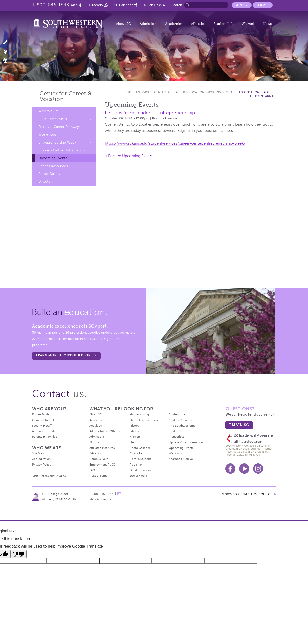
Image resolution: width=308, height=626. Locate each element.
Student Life (223, 24)
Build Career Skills (52, 119)
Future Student (42, 414)
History (134, 425)
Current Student (43, 420)
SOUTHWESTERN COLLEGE (252, 494)
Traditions (175, 431)
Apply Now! (8, 42)
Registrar (136, 464)
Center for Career (66, 96)
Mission (135, 436)
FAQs (92, 470)
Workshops (47, 134)
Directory (96, 5)
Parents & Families (44, 436)
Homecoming (139, 414)
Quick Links (153, 5)
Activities (95, 425)
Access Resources (53, 166)
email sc (239, 425)
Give (262, 5)
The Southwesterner (183, 425)
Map (74, 5)
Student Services (137, 92)
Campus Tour (98, 459)
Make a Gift (8, 60)
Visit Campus (8, 51)
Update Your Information (186, 442)
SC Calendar (123, 5)
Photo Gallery (49, 174)
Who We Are (48, 111)
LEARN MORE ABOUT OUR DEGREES (66, 355)
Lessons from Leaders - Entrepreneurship (256, 94)
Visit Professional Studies (49, 476)
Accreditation (41, 459)
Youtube (244, 468)
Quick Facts (138, 453)
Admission (148, 24)
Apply (242, 5)
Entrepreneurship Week (57, 142)
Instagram (258, 468)
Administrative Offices (104, 431)
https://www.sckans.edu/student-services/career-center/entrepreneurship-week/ (175, 143)
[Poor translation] (18, 554)
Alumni (248, 24)
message (119, 493)
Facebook (230, 468)
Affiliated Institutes (102, 448)
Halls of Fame (98, 475)
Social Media (138, 475)
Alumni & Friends (43, 431)
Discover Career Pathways (59, 127)
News (267, 24)
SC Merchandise (141, 470)
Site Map (38, 453)
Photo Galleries (140, 448)
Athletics (198, 24)
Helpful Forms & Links (144, 420)
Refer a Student (140, 459)
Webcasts (175, 453)
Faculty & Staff (42, 425)
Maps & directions (101, 499)
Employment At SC (102, 464)
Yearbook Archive (181, 459)
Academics (173, 24)
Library (134, 431)
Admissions (96, 436)
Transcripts (176, 436)
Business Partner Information (61, 150)
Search (177, 5)
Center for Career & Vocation (179, 92)
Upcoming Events (52, 158)
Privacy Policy (41, 464)
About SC (123, 24)
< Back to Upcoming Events (129, 156)
